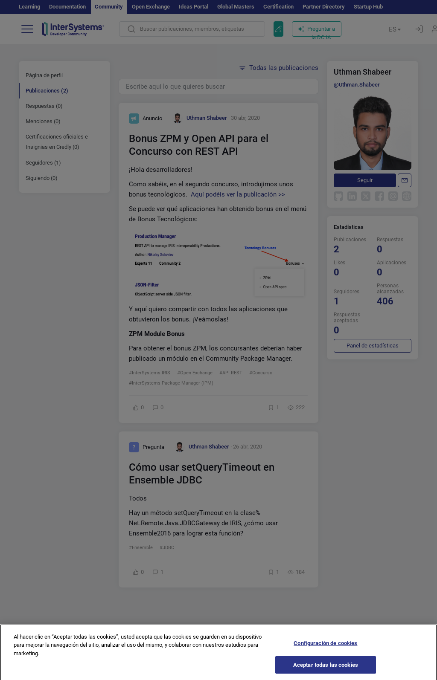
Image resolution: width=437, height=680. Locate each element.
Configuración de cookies (325, 647)
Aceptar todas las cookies (325, 669)
